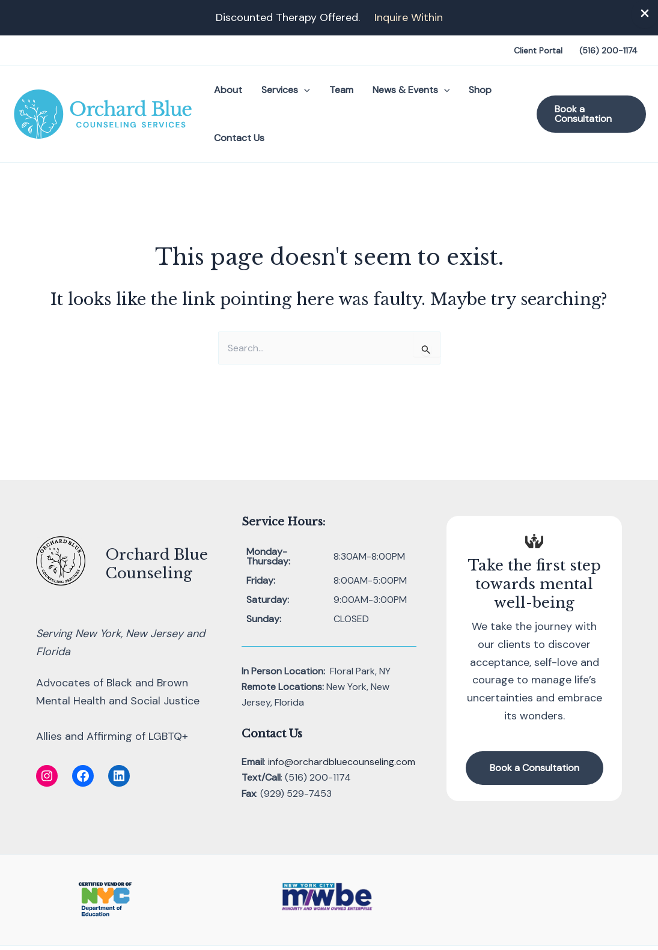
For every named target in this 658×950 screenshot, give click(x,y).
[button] (304, 90)
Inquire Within (408, 17)
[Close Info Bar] (645, 14)
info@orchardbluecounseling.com (341, 761)
